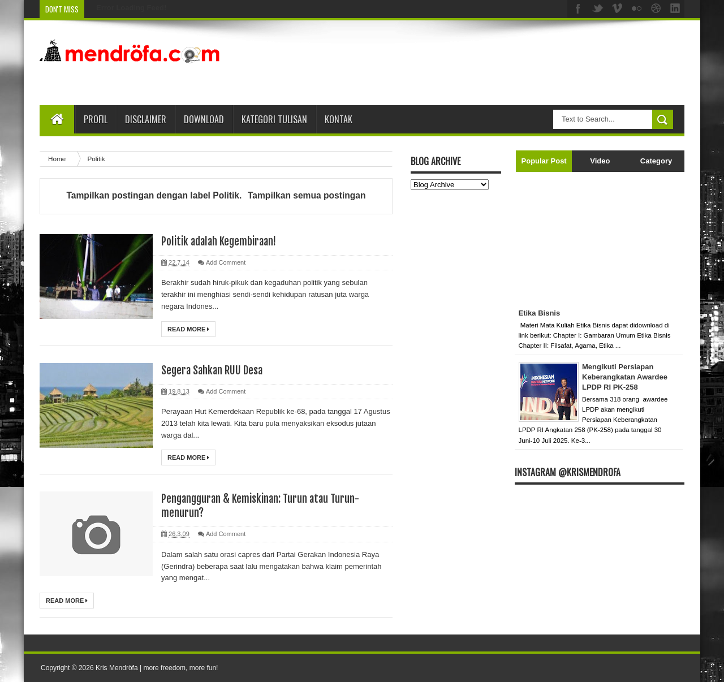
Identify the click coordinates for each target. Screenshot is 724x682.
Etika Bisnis (540, 313)
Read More (188, 329)
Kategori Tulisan (274, 119)
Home (57, 158)
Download (204, 119)
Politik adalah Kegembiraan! (222, 241)
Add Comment (225, 262)
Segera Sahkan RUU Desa (215, 370)
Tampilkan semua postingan (307, 195)
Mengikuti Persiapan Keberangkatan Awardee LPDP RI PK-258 (624, 376)
